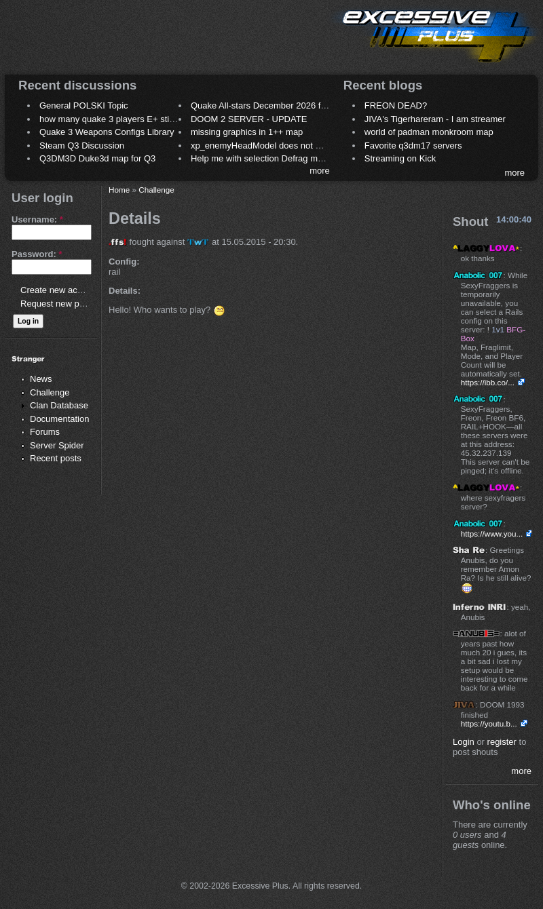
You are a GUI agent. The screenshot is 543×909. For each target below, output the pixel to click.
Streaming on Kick (400, 158)
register (502, 742)
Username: (37, 219)
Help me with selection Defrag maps (261, 158)
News (41, 379)
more (320, 171)
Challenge (50, 392)
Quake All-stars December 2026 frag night (273, 105)
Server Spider (56, 445)
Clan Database (59, 405)
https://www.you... (492, 533)
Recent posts (55, 458)
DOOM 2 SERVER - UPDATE (249, 119)
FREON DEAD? (395, 105)
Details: (125, 291)
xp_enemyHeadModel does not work (262, 145)
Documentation (59, 419)
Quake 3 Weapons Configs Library (106, 132)
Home (119, 189)
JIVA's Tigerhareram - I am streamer (435, 119)
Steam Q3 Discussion (81, 145)
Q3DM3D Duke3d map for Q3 (97, 158)
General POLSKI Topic (83, 105)
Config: (124, 261)
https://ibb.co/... (487, 382)
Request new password (66, 303)
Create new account (59, 290)
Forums (45, 432)
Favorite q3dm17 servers (413, 145)
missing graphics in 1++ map (247, 132)
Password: (37, 254)
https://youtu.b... (489, 723)
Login (463, 742)
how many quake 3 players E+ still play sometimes (138, 119)
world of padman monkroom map (428, 132)
